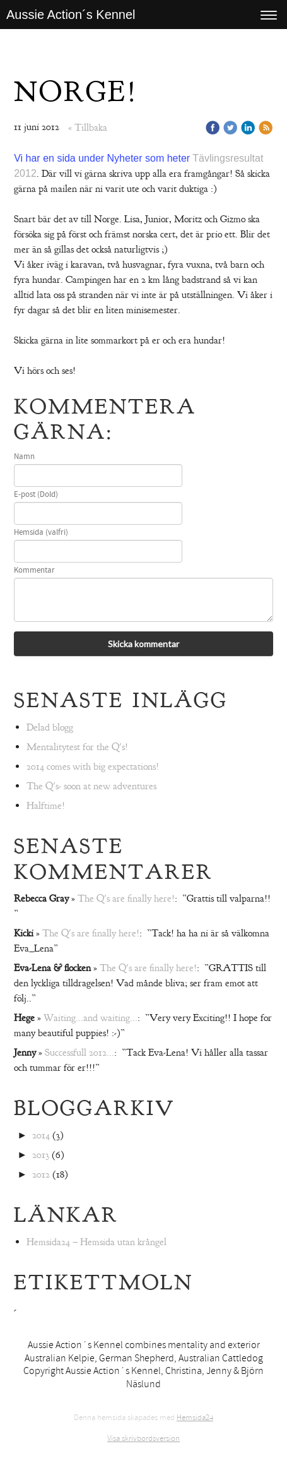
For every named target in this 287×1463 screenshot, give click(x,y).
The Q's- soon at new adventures (91, 786)
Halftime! (45, 805)
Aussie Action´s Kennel (71, 14)
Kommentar (34, 570)
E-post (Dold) (36, 494)
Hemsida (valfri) (41, 532)
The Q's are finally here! (126, 898)
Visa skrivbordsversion (143, 1438)
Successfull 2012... (79, 1052)
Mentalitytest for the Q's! (77, 747)
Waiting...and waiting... (91, 1018)
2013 (40, 1155)
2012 (41, 1174)
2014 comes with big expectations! (92, 766)
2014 (41, 1135)
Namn (24, 457)
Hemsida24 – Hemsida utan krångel (96, 1242)
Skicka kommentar (143, 643)
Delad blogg (49, 727)
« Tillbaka (87, 127)
